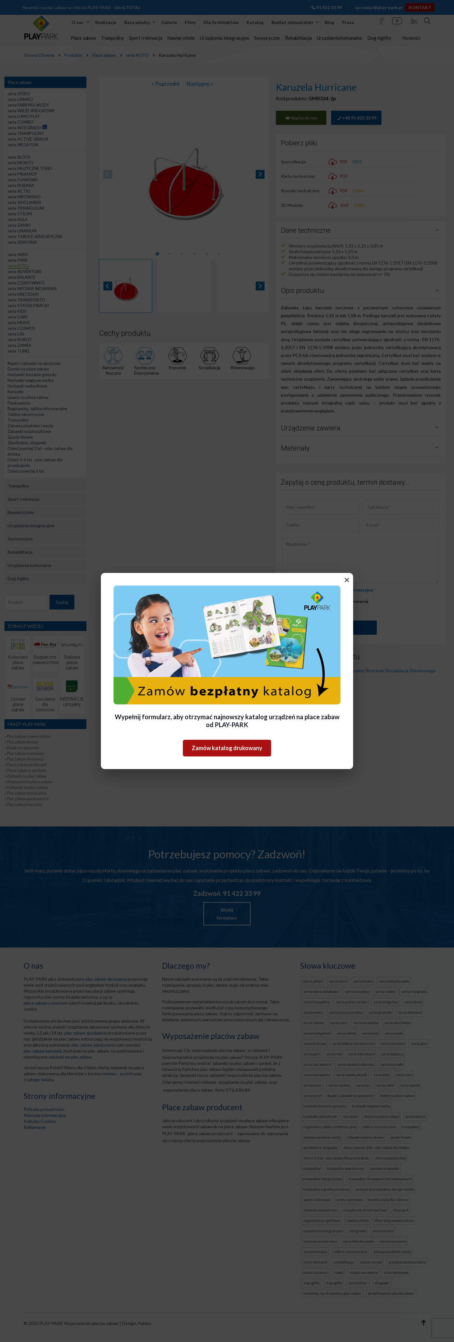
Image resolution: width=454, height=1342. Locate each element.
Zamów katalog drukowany (227, 747)
